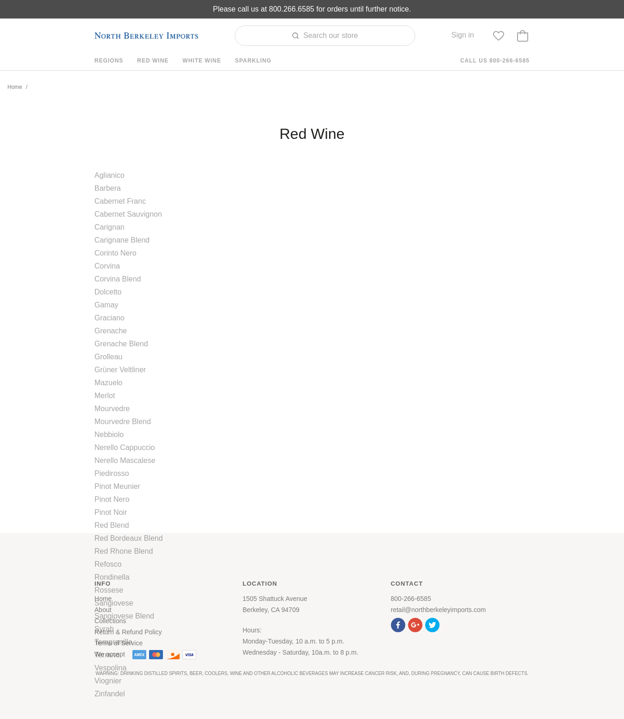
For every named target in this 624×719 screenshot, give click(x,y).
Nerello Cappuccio (124, 447)
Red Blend (111, 525)
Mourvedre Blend (122, 421)
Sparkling (253, 60)
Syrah (104, 629)
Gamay (106, 305)
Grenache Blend (121, 344)
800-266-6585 (411, 598)
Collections (110, 621)
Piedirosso (111, 473)
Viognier (107, 681)
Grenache (110, 331)
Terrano (106, 655)
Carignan (109, 227)
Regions (108, 60)
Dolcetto (108, 292)
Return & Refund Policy (128, 632)
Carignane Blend (122, 240)
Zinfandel (109, 694)
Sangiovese (113, 603)
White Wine (201, 60)
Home (14, 87)
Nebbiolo (109, 434)
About (103, 609)
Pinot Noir (110, 512)
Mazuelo (108, 383)
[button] (399, 623)
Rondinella (112, 577)
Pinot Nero (112, 499)
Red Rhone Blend (123, 551)
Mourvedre (112, 409)
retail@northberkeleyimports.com (438, 609)
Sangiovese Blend (124, 616)
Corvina (107, 266)
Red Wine (152, 60)
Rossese (108, 590)
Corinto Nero (115, 253)
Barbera (107, 188)
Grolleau (108, 357)
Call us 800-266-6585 (495, 60)
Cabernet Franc (120, 201)
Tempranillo (113, 642)
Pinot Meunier (117, 486)
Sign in (462, 35)
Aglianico (109, 175)
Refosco (108, 564)
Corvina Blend (117, 279)
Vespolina (110, 668)
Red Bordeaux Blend (128, 538)
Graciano (109, 318)
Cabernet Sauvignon (128, 214)
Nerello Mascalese (125, 460)
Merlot (104, 396)
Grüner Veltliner (120, 370)
